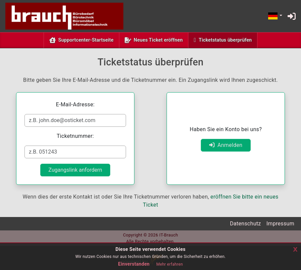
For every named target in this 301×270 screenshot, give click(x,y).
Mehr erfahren (169, 264)
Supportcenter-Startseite (86, 40)
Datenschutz (245, 223)
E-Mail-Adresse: (75, 104)
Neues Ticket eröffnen (158, 40)
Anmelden (226, 145)
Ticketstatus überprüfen (227, 39)
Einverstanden (133, 264)
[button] (275, 16)
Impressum (280, 223)
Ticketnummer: (75, 136)
